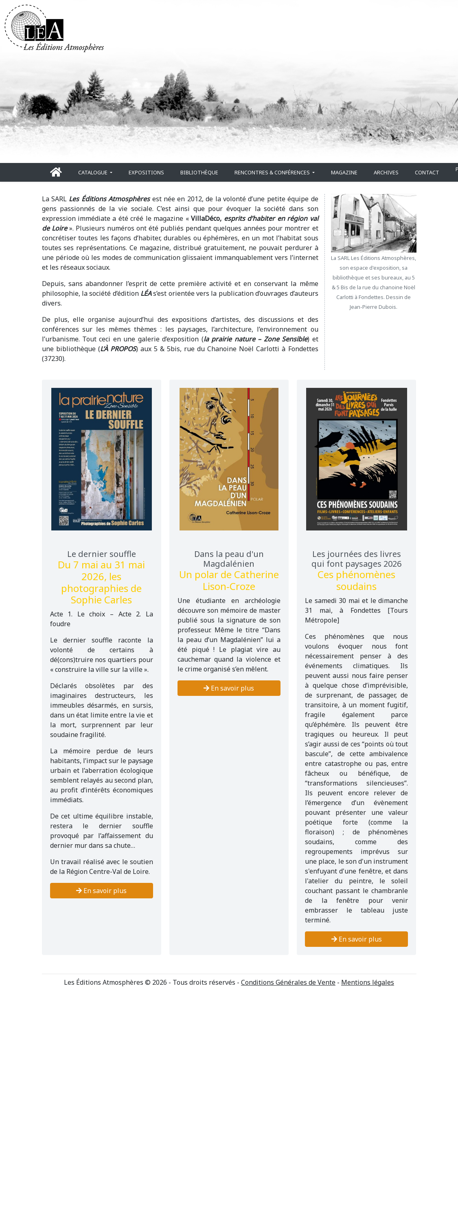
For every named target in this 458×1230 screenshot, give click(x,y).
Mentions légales (367, 982)
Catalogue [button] (93, 172)
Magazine (344, 172)
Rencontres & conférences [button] (272, 172)
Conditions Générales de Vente (288, 982)
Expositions (146, 172)
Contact (427, 172)
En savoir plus (101, 890)
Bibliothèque (199, 172)
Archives (386, 172)
